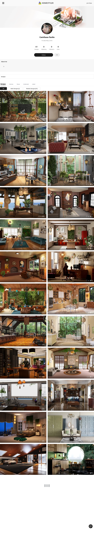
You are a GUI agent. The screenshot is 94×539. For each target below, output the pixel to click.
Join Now (89, 3)
